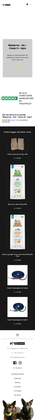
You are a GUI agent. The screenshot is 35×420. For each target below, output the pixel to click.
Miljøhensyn (17, 378)
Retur (15, 395)
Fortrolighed (17, 391)
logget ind (14, 120)
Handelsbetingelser (17, 374)
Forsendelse (17, 386)
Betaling (17, 382)
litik (20, 395)
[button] (30, 5)
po (18, 395)
